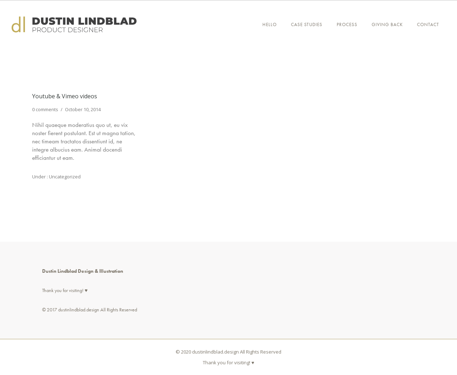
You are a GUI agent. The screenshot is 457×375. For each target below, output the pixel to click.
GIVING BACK (387, 24)
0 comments (45, 109)
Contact (428, 24)
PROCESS (347, 24)
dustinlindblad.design (78, 309)
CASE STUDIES (306, 24)
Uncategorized (64, 176)
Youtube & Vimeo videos (64, 96)
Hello (269, 24)
